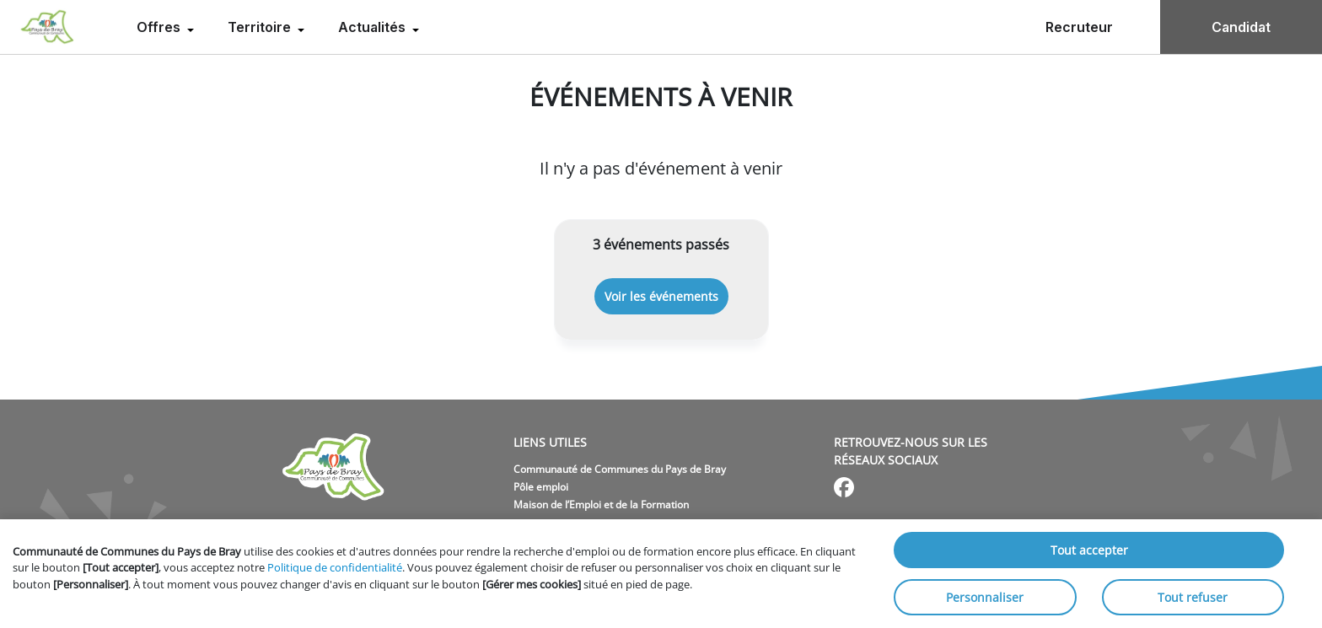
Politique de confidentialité (334, 567)
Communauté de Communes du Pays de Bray (619, 469)
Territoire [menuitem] (261, 27)
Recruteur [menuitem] (1079, 27)
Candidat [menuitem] (1241, 27)
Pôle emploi (540, 487)
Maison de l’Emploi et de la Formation (601, 504)
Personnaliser (985, 597)
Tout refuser (1193, 597)
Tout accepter (1089, 550)
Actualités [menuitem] (373, 27)
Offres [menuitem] (160, 27)
